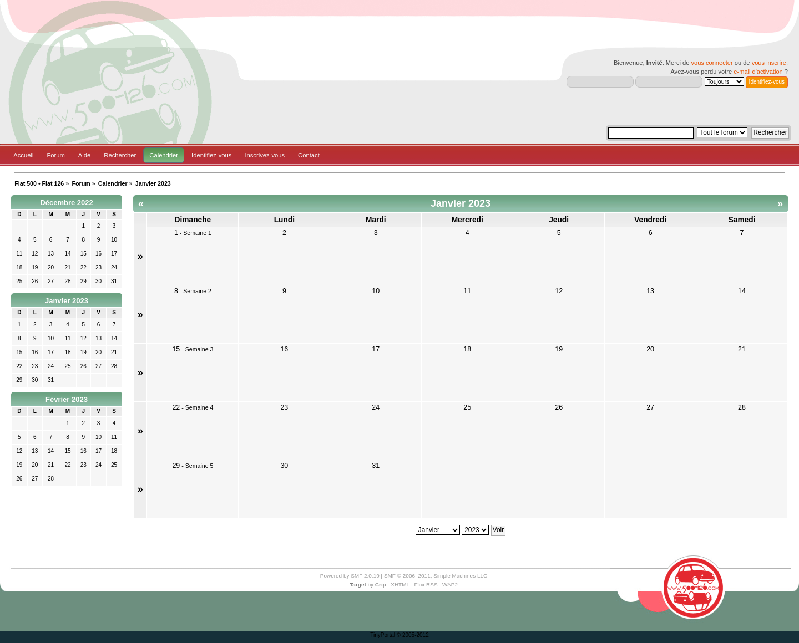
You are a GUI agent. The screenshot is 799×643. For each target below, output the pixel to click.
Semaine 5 (199, 465)
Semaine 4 (199, 407)
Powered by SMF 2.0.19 (350, 576)
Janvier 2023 (66, 301)
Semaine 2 (197, 291)
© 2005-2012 (413, 635)
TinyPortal (382, 635)
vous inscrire (769, 62)
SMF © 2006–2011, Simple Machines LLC (435, 576)
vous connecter (711, 62)
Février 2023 (66, 399)
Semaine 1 (197, 232)
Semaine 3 (199, 349)
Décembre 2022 (66, 202)
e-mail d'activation (758, 71)
